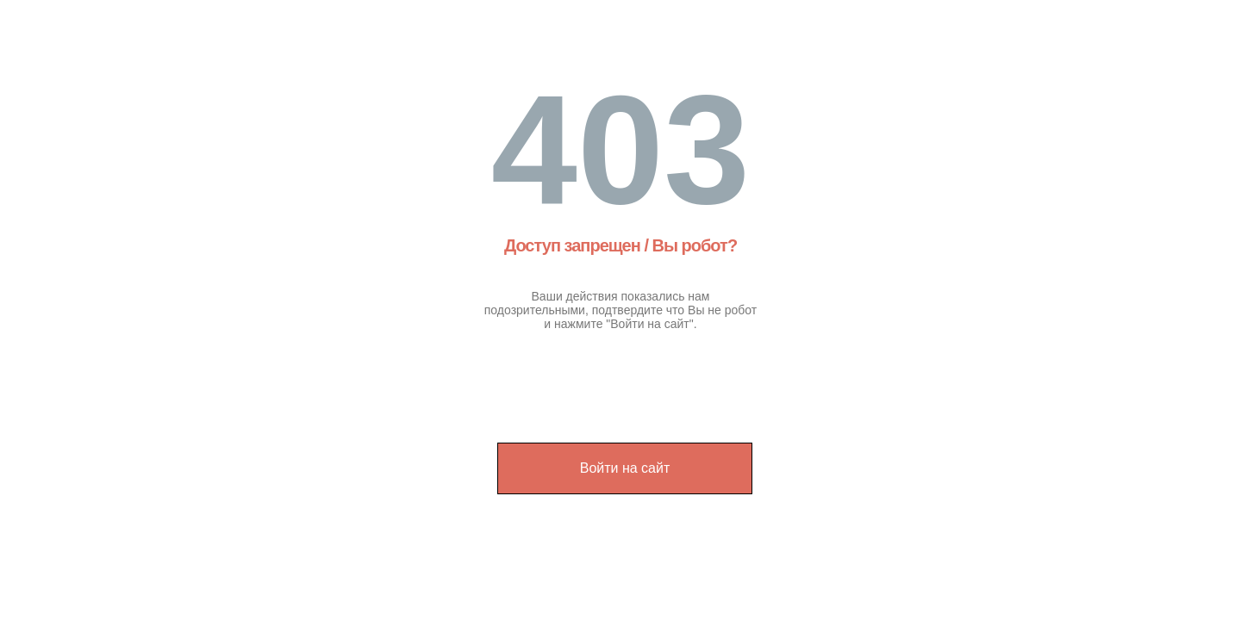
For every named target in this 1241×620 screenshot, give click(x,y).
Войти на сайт (625, 468)
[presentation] (627, 378)
